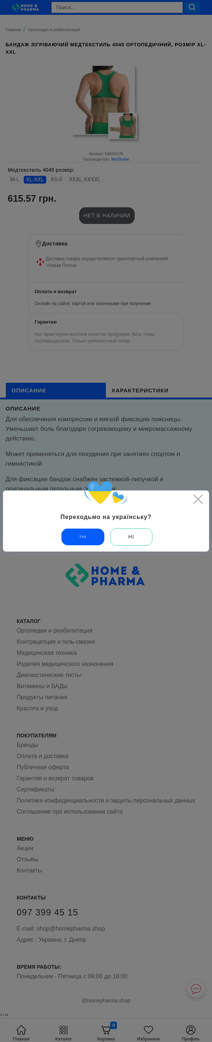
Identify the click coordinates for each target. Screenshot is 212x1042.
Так (82, 537)
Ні (131, 537)
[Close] (197, 499)
